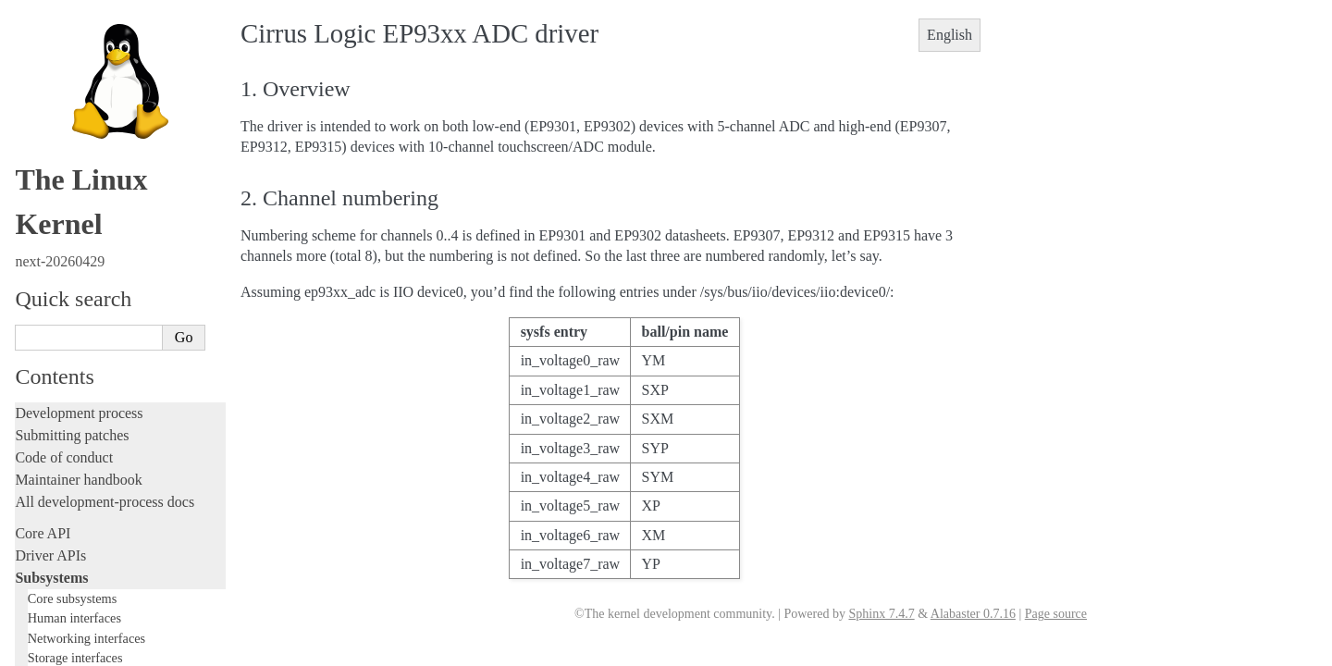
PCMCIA (63, 45)
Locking (39, 354)
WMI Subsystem (80, 316)
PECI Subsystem (80, 297)
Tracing (37, 496)
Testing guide (54, 452)
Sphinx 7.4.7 (881, 614)
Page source (1056, 614)
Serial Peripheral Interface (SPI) (117, 63)
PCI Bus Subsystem (87, 244)
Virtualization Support (93, 117)
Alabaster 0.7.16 (973, 614)
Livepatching (53, 541)
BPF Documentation (89, 208)
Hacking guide (58, 474)
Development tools (71, 430)
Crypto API (67, 189)
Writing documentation (83, 407)
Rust (28, 563)
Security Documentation (98, 172)
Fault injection (58, 518)
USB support (71, 225)
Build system (53, 616)
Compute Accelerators (93, 153)
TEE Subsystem (78, 333)
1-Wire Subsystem (84, 81)
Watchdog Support (85, 99)
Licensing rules (60, 385)
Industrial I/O (76, 27)
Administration (60, 594)
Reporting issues (64, 639)
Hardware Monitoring (92, 135)
